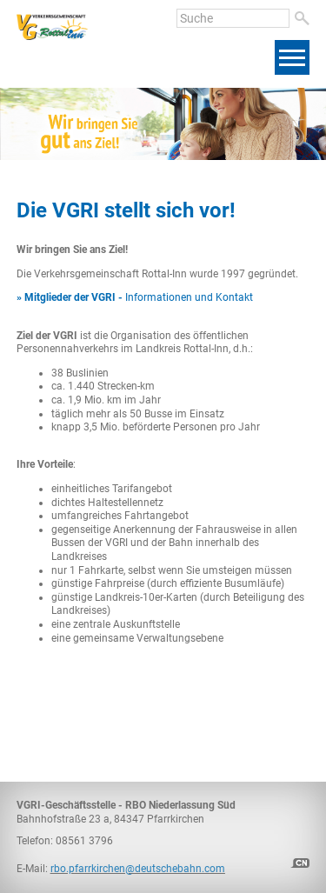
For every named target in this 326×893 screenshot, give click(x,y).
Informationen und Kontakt (135, 297)
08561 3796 (84, 841)
